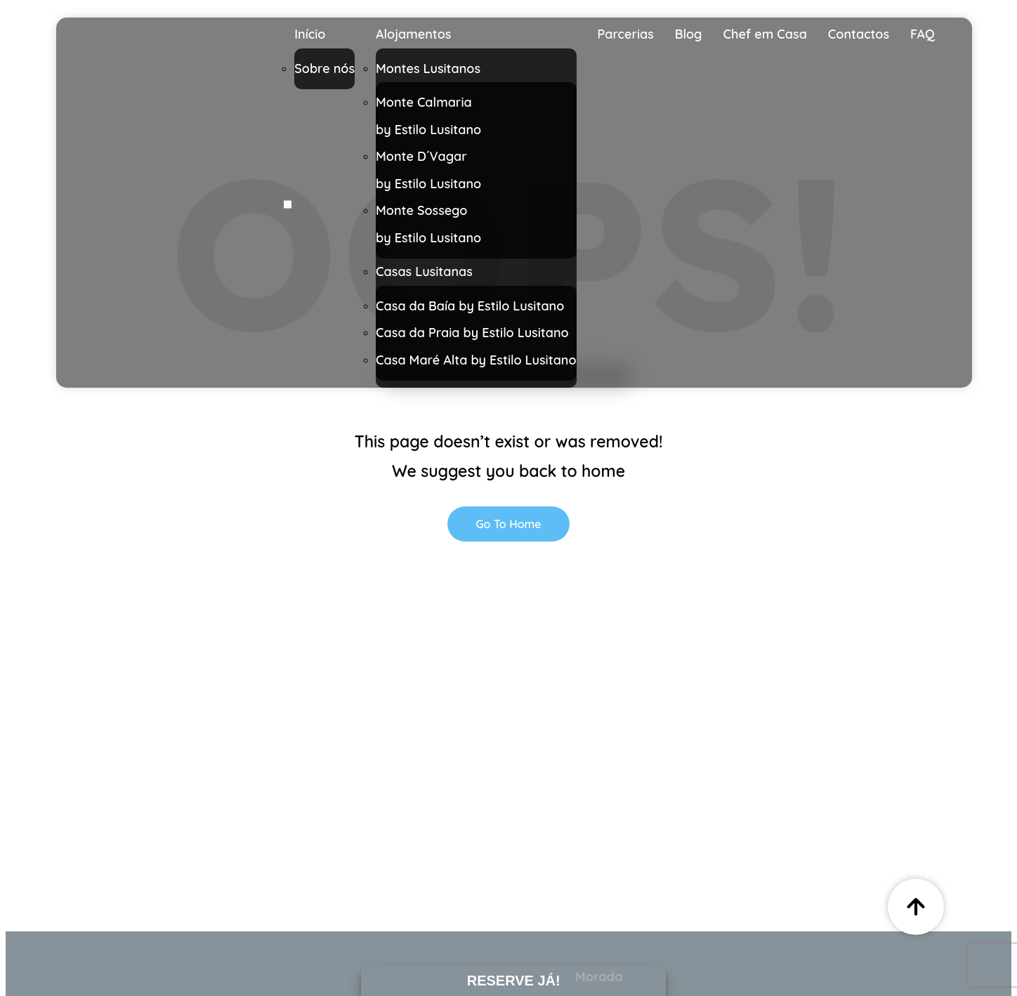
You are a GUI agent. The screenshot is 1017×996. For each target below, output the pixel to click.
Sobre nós (324, 68)
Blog (688, 34)
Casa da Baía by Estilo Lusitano (470, 306)
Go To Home (508, 524)
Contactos (858, 34)
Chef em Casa (765, 34)
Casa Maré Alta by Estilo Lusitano (476, 360)
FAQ (922, 34)
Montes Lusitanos (428, 68)
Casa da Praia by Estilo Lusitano (472, 333)
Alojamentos (413, 34)
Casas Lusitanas (424, 271)
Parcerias (626, 34)
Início (309, 34)
